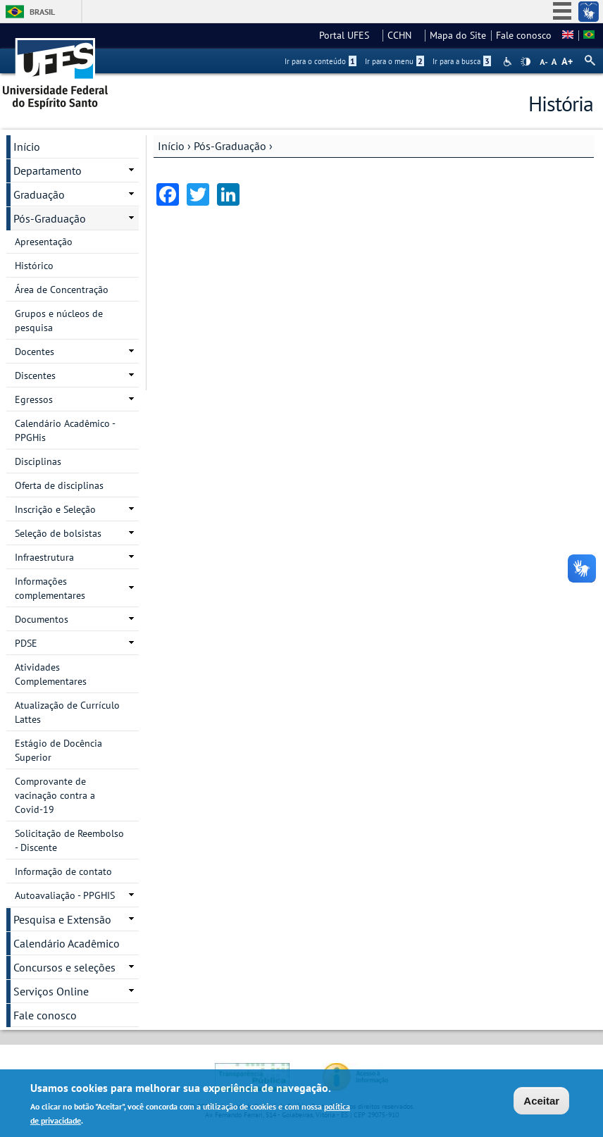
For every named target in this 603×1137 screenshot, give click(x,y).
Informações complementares (50, 588)
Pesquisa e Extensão (62, 919)
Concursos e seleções (64, 967)
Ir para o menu (394, 61)
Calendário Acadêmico (66, 943)
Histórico (34, 265)
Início (171, 146)
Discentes (35, 375)
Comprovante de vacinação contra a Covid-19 (55, 795)
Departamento (47, 170)
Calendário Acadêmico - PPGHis (65, 430)
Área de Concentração (61, 289)
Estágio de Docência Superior (58, 750)
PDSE (26, 643)
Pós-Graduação (230, 146)
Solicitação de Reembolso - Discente (69, 840)
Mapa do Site (458, 35)
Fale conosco (524, 35)
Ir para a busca (462, 61)
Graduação (39, 194)
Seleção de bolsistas (58, 533)
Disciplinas (38, 461)
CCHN (403, 35)
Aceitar (541, 1101)
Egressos (34, 399)
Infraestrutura (44, 557)
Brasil (42, 11)
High (525, 62)
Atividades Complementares (51, 674)
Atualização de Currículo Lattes (67, 712)
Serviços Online (51, 991)
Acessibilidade (509, 61)
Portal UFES (348, 35)
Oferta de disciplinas (59, 485)
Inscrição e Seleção (55, 509)
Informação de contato (63, 871)
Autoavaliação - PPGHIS (65, 895)
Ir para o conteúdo (320, 61)
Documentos (41, 619)
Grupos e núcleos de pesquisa (59, 320)
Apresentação (44, 241)
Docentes (34, 351)
